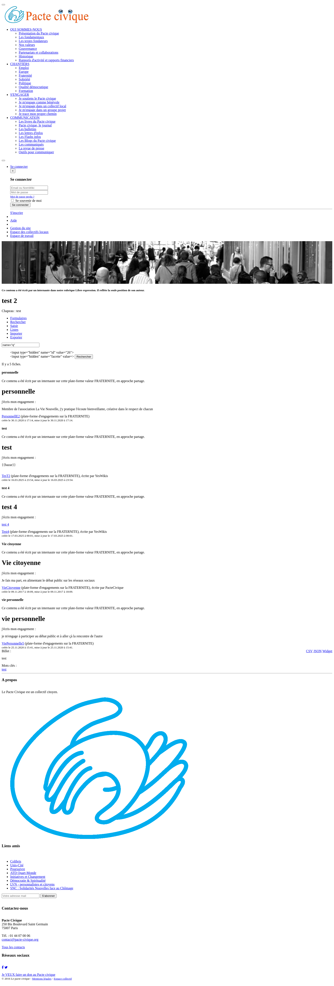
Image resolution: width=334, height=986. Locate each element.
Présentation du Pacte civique (39, 33)
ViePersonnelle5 (13, 643)
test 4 (5, 524)
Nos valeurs (27, 45)
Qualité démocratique (33, 87)
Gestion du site (20, 228)
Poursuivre (17, 869)
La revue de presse (31, 148)
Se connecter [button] (19, 166)
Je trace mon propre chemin (38, 114)
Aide (13, 220)
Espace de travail (21, 236)
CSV (309, 651)
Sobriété (24, 79)
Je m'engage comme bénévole (39, 102)
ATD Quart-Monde (23, 873)
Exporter (16, 337)
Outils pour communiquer (36, 152)
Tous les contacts (13, 947)
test (4, 669)
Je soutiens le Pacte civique (37, 98)
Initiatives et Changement (27, 877)
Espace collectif (63, 978)
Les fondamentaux (31, 37)
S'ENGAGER (19, 94)
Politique (25, 83)
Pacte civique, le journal (35, 125)
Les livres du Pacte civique (37, 121)
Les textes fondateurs (33, 41)
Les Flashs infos (30, 137)
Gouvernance (28, 48)
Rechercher (18, 322)
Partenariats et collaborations (38, 52)
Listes (14, 329)
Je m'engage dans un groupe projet (42, 110)
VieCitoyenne (11, 587)
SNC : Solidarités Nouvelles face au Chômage (41, 888)
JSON (318, 651)
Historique (26, 56)
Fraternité (25, 75)
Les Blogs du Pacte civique (37, 140)
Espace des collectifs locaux (29, 232)
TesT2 (6, 476)
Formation (26, 91)
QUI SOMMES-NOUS (26, 29)
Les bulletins (27, 129)
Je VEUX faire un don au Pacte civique (28, 974)
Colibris (15, 861)
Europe (24, 71)
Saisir (14, 326)
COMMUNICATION (25, 117)
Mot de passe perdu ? (22, 196)
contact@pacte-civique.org (20, 939)
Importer (16, 333)
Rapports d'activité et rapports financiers (46, 60)
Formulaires (18, 318)
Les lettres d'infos (31, 133)
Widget (327, 651)
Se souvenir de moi (26, 200)
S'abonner (48, 895)
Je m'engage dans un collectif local (42, 106)
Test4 (5, 531)
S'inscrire (16, 213)
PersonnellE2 (11, 416)
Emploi (24, 68)
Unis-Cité (16, 865)
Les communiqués (31, 144)
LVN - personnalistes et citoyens (32, 884)
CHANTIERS (19, 64)
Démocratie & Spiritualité (28, 880)
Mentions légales (42, 978)
